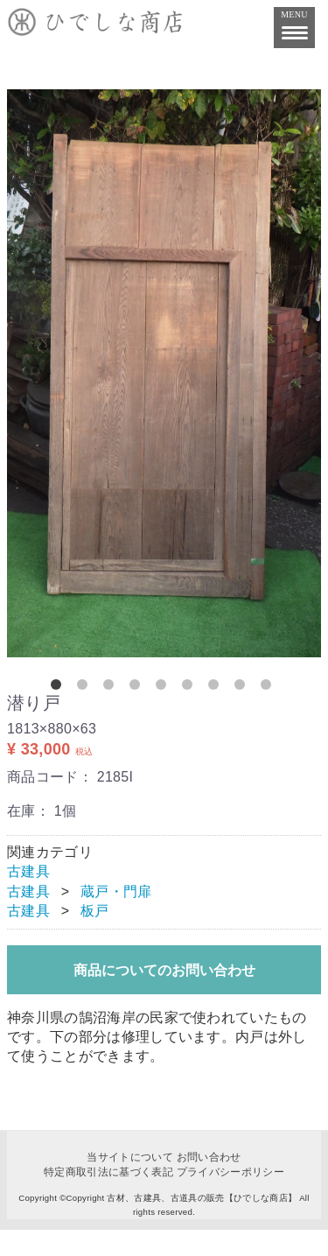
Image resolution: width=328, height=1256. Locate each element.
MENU (294, 22)
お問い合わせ (209, 1157)
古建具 (28, 871)
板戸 (94, 910)
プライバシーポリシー (230, 1171)
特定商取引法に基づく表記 (108, 1171)
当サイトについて (130, 1157)
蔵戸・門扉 (116, 891)
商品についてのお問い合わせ (164, 970)
